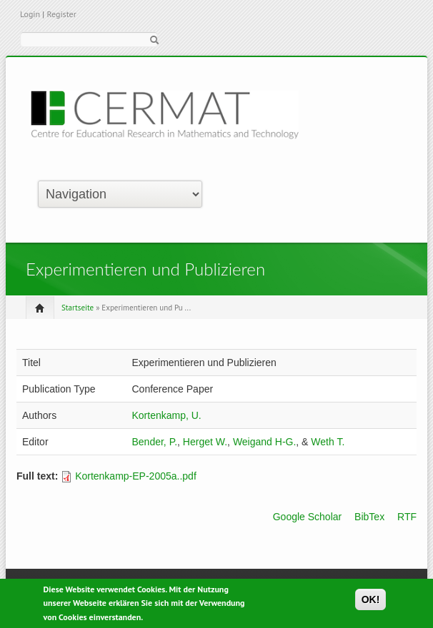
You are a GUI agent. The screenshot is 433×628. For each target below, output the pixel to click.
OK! (371, 601)
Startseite (77, 308)
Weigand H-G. (264, 441)
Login (30, 14)
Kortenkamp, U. (166, 415)
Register (61, 14)
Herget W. (205, 441)
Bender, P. (154, 441)
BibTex (369, 516)
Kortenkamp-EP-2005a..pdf (135, 476)
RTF (407, 516)
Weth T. (327, 441)
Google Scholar (307, 516)
